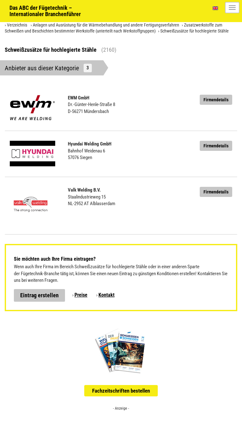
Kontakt (106, 295)
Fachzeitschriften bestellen (121, 391)
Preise (80, 295)
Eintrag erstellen (39, 295)
